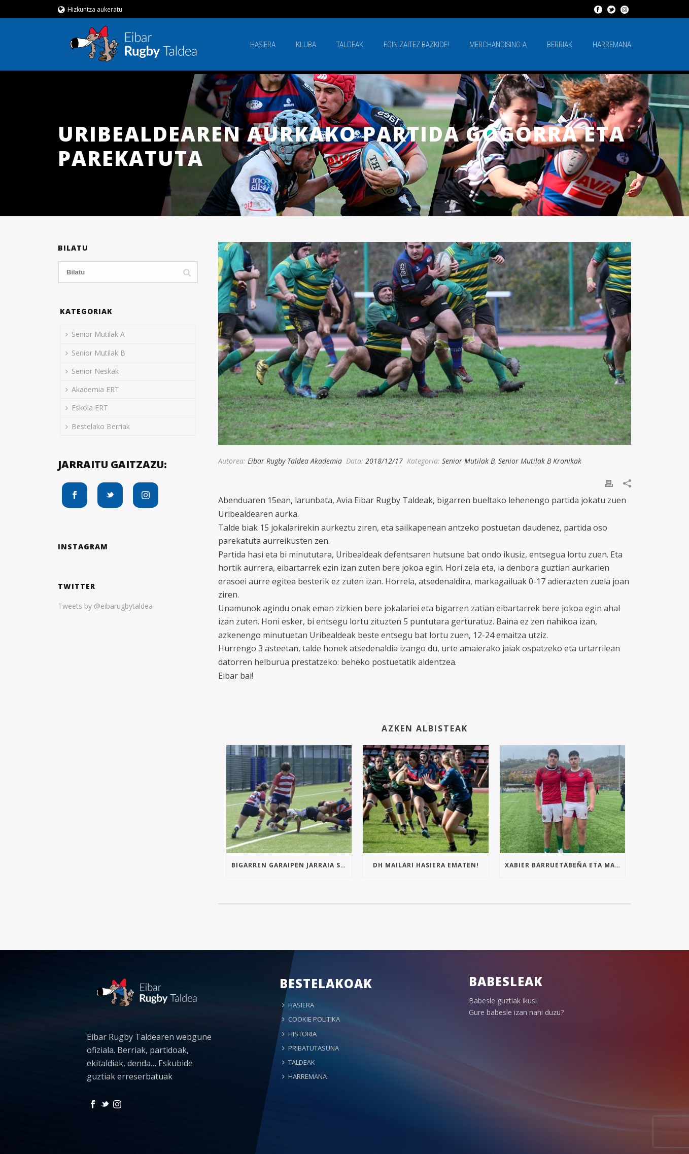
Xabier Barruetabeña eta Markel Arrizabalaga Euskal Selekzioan (565, 865)
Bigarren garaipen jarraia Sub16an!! (291, 865)
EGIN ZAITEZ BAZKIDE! (416, 44)
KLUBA (306, 44)
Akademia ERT (92, 389)
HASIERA (262, 44)
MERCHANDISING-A (498, 44)
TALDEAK (349, 44)
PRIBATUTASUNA (310, 1048)
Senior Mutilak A (95, 334)
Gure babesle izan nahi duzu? (516, 1012)
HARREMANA (612, 44)
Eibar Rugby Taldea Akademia (295, 461)
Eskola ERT (86, 407)
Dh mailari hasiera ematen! (426, 865)
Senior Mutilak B (468, 461)
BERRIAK (559, 44)
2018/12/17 (384, 461)
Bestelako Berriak (97, 426)
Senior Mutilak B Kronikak (539, 461)
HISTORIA (299, 1033)
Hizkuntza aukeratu (90, 9)
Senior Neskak (92, 371)
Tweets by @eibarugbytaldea (105, 606)
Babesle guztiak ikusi (503, 1000)
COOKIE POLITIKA (311, 1019)
